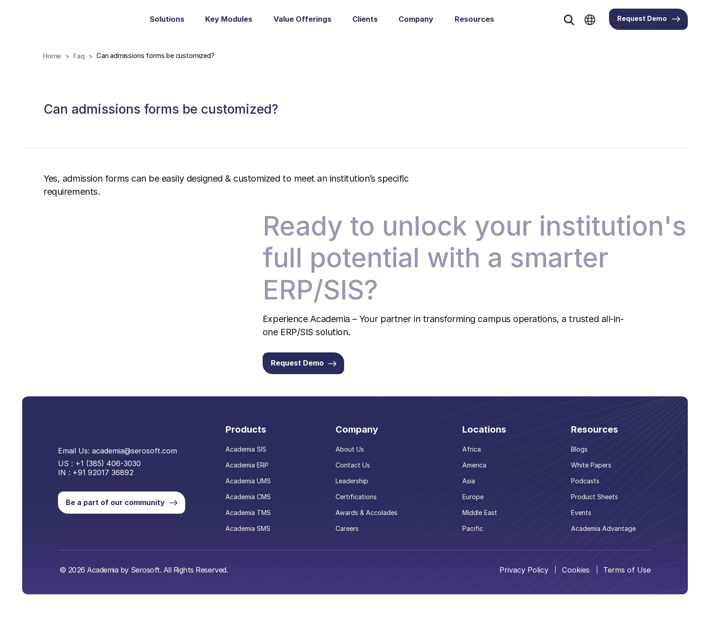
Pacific (473, 538)
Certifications (358, 507)
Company (415, 19)
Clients (365, 19)
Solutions (166, 19)
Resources (474, 19)
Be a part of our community (133, 506)
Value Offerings (302, 19)
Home (52, 56)
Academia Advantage (604, 538)
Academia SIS (248, 461)
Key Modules (228, 19)
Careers (349, 538)
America (475, 476)
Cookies (575, 579)
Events (582, 522)
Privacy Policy (522, 579)
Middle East (480, 522)
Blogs (580, 461)
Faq (78, 56)
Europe (473, 507)
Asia (469, 492)
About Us (352, 461)
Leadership (353, 492)
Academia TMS (250, 522)
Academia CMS (250, 507)
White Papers (592, 476)
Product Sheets (595, 507)
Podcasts (586, 492)
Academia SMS (250, 538)
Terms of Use (627, 579)
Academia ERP (249, 476)
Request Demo (648, 18)
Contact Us (355, 476)
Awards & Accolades (368, 522)
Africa (472, 461)
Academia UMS (250, 492)
